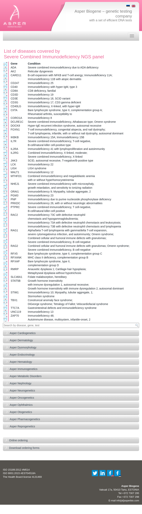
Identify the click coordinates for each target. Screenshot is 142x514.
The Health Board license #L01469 (22, 476)
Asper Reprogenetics (22, 426)
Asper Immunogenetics (23, 369)
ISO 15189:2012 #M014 (16, 469)
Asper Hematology (21, 361)
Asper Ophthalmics (21, 404)
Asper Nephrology (20, 383)
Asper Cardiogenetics (23, 333)
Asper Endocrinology (22, 354)
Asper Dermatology (21, 340)
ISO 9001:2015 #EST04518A (19, 473)
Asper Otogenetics (21, 412)
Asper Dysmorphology (23, 347)
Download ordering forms (24, 447)
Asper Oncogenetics (22, 397)
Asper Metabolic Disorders (25, 376)
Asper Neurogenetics (22, 390)
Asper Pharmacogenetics (25, 419)
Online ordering (18, 440)
